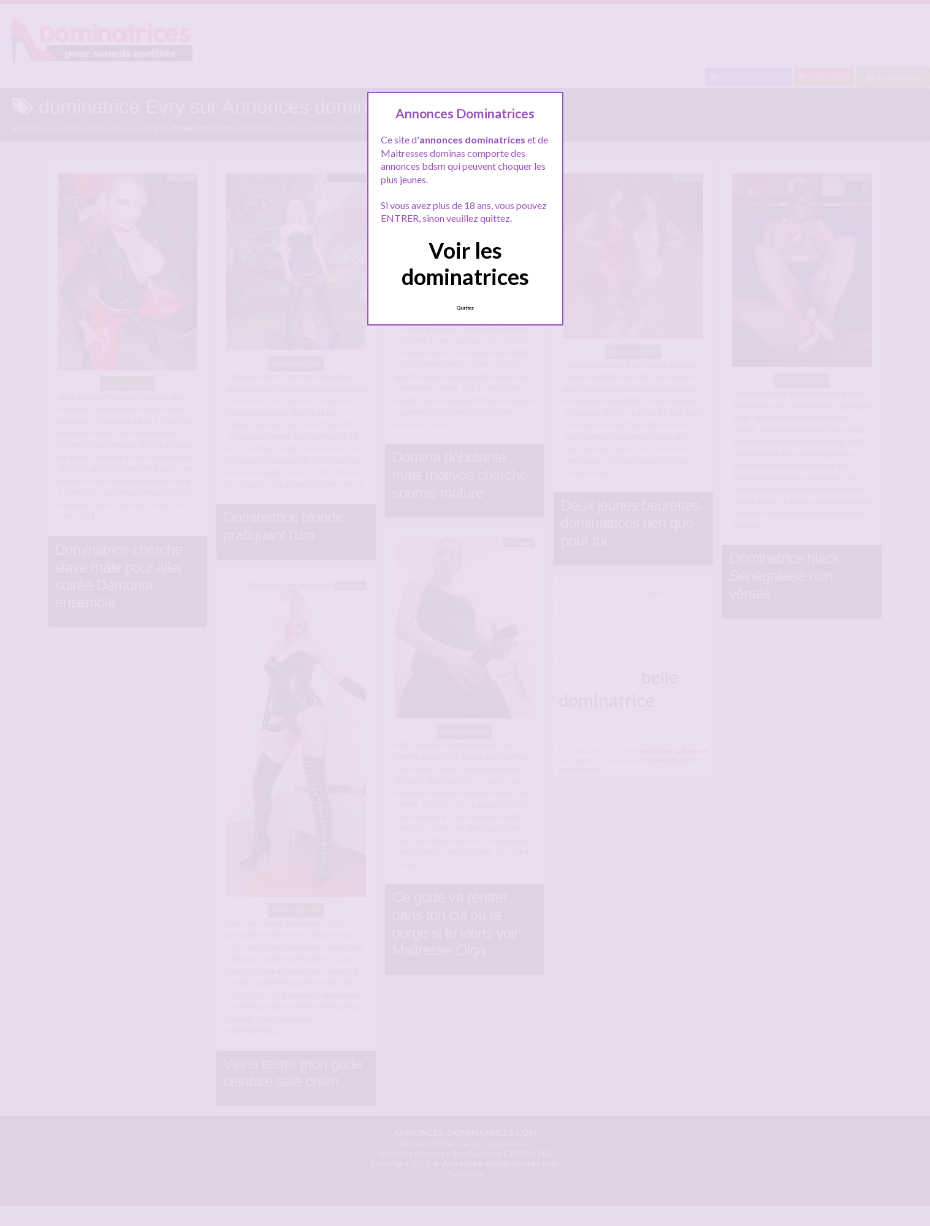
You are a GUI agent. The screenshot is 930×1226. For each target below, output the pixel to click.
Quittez (465, 308)
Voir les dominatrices (465, 263)
